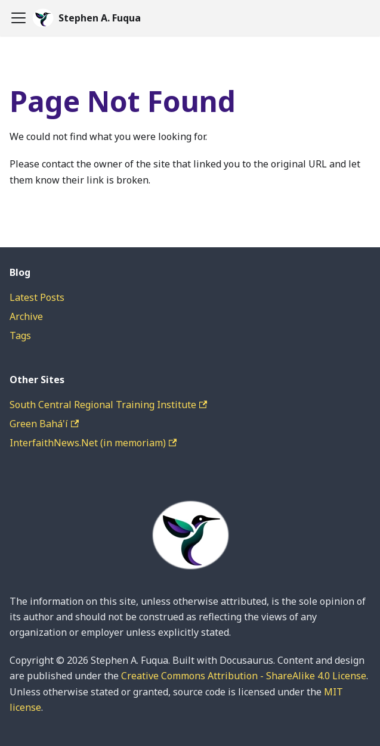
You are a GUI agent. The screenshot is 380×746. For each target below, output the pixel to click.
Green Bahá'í (44, 423)
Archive (26, 316)
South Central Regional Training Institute (108, 404)
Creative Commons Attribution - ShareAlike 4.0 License (243, 675)
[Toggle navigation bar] (18, 18)
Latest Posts (37, 297)
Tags (20, 335)
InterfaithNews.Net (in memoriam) (93, 442)
